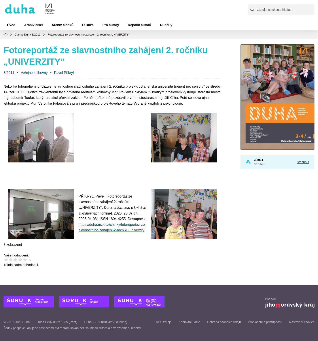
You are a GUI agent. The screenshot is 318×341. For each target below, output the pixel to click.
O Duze (88, 25)
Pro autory (110, 25)
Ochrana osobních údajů (224, 322)
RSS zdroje (164, 322)
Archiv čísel (33, 25)
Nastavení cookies (301, 322)
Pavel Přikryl (64, 73)
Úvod (11, 25)
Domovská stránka (6, 35)
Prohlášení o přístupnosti (265, 322)
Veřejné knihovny (34, 73)
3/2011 (36, 34)
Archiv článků (62, 25)
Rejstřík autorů (139, 25)
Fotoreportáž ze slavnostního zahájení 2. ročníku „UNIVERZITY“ (88, 34)
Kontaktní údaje (189, 322)
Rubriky (166, 25)
